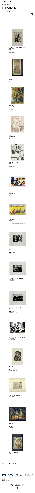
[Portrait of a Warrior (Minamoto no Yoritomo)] (17, 67)
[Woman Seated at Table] (17, 152)
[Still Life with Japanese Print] (17, 442)
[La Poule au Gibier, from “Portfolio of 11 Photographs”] (17, 268)
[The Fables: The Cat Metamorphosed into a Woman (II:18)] (17, 37)
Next (14, 463)
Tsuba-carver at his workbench (14, 395)
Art (2, 4)
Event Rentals (28, 475)
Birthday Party (11, 423)
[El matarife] (17, 356)
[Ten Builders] (17, 181)
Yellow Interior (11, 219)
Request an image (5, 18)
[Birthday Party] (17, 414)
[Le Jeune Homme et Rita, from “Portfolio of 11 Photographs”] (17, 298)
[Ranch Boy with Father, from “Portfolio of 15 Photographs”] (17, 327)
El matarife (11, 366)
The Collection (6, 4)
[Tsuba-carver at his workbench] (17, 385)
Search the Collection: (6, 11)
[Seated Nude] (17, 124)
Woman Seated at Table (13, 162)
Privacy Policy (20, 485)
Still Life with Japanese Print (14, 452)
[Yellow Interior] (17, 209)
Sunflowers (11, 105)
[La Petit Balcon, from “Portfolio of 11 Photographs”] (17, 239)
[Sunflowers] (17, 95)
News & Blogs (19, 475)
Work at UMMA (29, 474)
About (17, 474)
